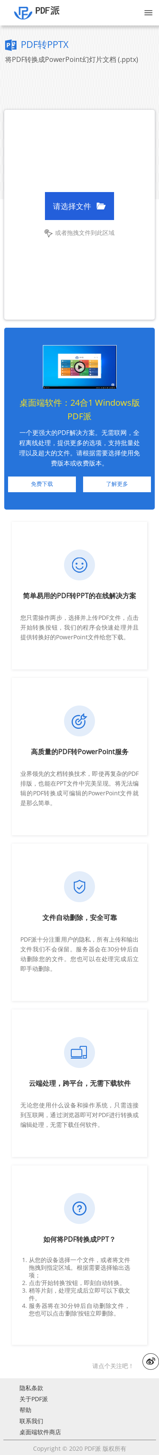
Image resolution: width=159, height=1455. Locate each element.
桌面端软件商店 (40, 1432)
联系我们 (31, 1421)
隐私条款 (31, 1388)
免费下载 (42, 484)
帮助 (25, 1410)
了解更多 (117, 484)
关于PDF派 (34, 1399)
